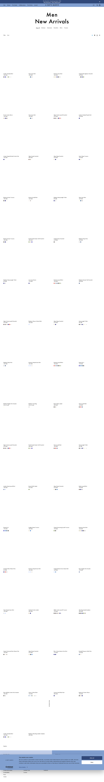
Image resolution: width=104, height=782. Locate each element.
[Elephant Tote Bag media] (39, 386)
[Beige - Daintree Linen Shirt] (80, 530)
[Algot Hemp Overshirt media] (64, 138)
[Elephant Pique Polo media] (90, 221)
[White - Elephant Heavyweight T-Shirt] (55, 200)
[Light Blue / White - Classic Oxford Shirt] (30, 695)
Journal (35, 5)
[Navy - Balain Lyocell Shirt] (80, 489)
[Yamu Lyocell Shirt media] (90, 386)
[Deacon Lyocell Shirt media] (39, 179)
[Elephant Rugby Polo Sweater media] (14, 386)
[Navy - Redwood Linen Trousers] (5, 200)
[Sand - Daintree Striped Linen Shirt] (31, 365)
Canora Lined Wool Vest (59, 692)
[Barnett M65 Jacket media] (39, 468)
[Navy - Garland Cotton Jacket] (30, 613)
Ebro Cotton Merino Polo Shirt (60, 651)
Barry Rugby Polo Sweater (85, 568)
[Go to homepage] (52, 5)
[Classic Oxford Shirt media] (39, 674)
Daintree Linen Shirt (58, 73)
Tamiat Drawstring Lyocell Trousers (61, 527)
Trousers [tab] (66, 27)
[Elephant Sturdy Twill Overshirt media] (90, 262)
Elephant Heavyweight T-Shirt (60, 197)
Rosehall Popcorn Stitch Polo (85, 651)
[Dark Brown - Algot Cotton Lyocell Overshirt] (54, 118)
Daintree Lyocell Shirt (58, 280)
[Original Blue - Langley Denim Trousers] (30, 530)
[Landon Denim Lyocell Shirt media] (14, 468)
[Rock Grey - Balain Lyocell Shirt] (82, 489)
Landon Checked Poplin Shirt (85, 115)
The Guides (14, 5)
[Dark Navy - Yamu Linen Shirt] (30, 118)
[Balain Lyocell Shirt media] (90, 468)
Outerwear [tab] (49, 27)
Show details (22, 779)
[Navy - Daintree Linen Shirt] (82, 530)
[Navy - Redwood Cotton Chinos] (82, 695)
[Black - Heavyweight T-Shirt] (79, 324)
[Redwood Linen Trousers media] (14, 179)
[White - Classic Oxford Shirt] (34, 695)
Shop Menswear (47, 2)
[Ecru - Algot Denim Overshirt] (54, 489)
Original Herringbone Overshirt (86, 73)
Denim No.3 (81, 362)
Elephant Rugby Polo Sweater (10, 403)
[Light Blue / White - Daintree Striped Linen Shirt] (30, 365)
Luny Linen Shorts (32, 280)
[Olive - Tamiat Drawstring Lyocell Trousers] (54, 530)
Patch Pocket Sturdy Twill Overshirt (36, 238)
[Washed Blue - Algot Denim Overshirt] (31, 654)
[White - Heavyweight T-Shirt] (83, 324)
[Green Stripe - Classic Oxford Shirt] (31, 695)
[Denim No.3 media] (90, 344)
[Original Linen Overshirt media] (64, 221)
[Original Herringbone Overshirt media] (90, 56)
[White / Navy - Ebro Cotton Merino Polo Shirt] (55, 654)
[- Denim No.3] (79, 365)
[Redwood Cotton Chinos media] (90, 674)
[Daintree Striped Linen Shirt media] (39, 344)
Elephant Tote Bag (33, 403)
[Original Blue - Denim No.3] (80, 365)
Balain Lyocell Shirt (83, 486)
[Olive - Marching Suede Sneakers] (83, 613)
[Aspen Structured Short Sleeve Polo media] (14, 633)
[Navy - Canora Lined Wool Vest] (54, 695)
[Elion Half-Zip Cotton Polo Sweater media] (14, 674)
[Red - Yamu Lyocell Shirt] (55, 448)
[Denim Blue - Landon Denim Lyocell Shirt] (3, 489)
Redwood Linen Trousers (8, 197)
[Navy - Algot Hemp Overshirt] (55, 159)
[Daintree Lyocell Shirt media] (64, 262)
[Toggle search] (97, 5)
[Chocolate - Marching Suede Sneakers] (80, 613)
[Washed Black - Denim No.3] (83, 365)
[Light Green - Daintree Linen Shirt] (79, 530)
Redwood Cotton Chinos (84, 692)
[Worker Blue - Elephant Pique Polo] (5, 365)
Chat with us (66, 766)
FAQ (24, 766)
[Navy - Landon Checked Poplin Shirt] (79, 118)
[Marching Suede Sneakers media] (90, 592)
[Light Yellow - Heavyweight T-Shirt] (85, 324)
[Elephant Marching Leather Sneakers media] (39, 716)
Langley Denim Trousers (34, 527)
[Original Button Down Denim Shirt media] (64, 551)
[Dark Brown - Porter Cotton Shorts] (6, 118)
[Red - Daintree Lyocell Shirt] (54, 283)
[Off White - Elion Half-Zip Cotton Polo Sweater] (5, 695)
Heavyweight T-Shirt (83, 321)
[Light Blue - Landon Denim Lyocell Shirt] (5, 489)
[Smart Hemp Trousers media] (90, 138)
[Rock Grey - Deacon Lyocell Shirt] (30, 200)
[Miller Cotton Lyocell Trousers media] (64, 592)
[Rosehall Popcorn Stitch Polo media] (90, 633)
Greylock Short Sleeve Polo (9, 568)
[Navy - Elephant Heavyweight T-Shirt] (54, 200)
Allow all (92, 770)
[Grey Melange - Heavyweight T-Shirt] (80, 324)
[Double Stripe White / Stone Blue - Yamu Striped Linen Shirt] (3, 613)
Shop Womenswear (56, 2)
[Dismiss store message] (99, 2)
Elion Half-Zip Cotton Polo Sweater (11, 692)
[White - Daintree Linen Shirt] (85, 530)
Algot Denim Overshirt (58, 486)
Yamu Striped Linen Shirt (8, 610)
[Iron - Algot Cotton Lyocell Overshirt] (55, 118)
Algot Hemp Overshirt (58, 156)
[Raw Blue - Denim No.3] (82, 365)
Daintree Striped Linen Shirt (35, 362)
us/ (94, 5)
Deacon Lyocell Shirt (33, 197)
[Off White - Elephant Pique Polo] (3, 365)
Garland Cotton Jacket (34, 610)
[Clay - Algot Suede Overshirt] (30, 159)
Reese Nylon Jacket (58, 403)
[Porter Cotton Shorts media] (14, 97)
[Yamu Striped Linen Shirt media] (14, 592)
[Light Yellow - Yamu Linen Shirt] (79, 200)
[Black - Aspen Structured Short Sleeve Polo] (3, 654)
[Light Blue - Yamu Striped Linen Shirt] (5, 613)
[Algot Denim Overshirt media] (64, 468)
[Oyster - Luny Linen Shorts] (30, 283)
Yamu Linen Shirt (32, 73)
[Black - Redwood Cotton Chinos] (79, 695)
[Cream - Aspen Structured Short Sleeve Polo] (5, 654)
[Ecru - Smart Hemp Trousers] (80, 159)
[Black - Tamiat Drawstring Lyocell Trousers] (55, 530)
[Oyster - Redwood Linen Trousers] (6, 200)
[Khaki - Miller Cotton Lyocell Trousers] (58, 613)
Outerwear (57, 754)
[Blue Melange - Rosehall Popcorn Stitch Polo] (79, 654)
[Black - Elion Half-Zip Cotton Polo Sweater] (3, 695)
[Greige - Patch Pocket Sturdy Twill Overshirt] (30, 448)
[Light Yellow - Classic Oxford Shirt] (33, 695)
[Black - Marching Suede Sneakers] (79, 613)
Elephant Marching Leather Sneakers (37, 733)
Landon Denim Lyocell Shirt (9, 486)
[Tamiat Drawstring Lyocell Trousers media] (64, 509)
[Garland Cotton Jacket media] (39, 592)
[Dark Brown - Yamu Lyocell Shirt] (54, 448)
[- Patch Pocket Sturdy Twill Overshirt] (31, 448)
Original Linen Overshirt (59, 238)
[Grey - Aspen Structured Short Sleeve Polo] (6, 654)
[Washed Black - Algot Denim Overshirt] (55, 489)
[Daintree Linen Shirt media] (64, 56)
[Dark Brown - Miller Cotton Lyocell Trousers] (55, 613)
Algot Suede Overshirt (33, 156)
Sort (8, 35)
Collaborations (22, 5)
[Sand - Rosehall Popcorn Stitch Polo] (80, 654)
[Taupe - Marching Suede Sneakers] (85, 613)
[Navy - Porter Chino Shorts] (5, 118)
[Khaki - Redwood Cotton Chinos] (80, 695)
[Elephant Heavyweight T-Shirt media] (64, 179)
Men (4, 5)
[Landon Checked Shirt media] (14, 56)
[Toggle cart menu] (99, 5)
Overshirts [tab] (56, 27)
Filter (4, 35)
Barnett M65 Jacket (33, 486)
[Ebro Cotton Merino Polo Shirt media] (64, 633)
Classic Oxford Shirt (33, 692)
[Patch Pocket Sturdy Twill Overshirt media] (39, 221)
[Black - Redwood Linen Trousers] (3, 200)
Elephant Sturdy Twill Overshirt (86, 280)
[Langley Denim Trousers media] (39, 509)
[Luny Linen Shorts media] (39, 262)
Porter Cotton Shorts (8, 115)
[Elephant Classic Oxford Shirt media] (39, 303)
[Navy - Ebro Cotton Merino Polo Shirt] (54, 654)
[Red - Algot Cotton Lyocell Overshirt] (9, 324)
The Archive (29, 5)
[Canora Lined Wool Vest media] (64, 674)
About (4, 766)
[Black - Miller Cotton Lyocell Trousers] (54, 613)
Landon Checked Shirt (8, 73)
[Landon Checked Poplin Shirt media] (90, 97)
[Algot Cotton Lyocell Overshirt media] (64, 97)
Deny (92, 774)
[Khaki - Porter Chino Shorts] (3, 118)
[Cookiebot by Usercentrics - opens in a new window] (9, 779)
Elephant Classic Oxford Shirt (35, 321)
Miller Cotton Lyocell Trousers (60, 610)
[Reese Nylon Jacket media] (64, 386)
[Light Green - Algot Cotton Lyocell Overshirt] (6, 324)
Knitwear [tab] (43, 27)
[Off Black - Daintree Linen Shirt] (83, 530)
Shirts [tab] (61, 27)
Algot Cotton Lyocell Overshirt (60, 115)
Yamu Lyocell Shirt (83, 403)
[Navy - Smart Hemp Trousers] (79, 159)
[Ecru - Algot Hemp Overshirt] (54, 159)
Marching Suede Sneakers (84, 610)
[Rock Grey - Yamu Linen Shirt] (31, 118)
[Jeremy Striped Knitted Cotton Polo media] (14, 138)
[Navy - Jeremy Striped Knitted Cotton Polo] (3, 159)
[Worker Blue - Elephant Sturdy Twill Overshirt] (79, 283)
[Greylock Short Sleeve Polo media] (14, 551)
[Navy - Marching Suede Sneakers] (82, 613)
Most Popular (6, 754)
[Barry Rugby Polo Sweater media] (90, 551)
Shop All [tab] (38, 27)
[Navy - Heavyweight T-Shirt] (82, 324)
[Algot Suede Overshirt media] (39, 138)
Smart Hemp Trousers (83, 156)
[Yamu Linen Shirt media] (39, 56)
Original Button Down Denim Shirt (61, 568)
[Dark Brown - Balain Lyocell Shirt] (79, 489)
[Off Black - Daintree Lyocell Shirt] (58, 283)
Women (8, 5)
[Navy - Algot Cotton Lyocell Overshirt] (58, 118)
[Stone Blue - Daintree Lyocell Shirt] (55, 283)
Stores (45, 766)
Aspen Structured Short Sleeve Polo (11, 651)
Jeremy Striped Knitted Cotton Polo (11, 156)
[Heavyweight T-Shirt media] (90, 303)
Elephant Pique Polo (83, 238)
